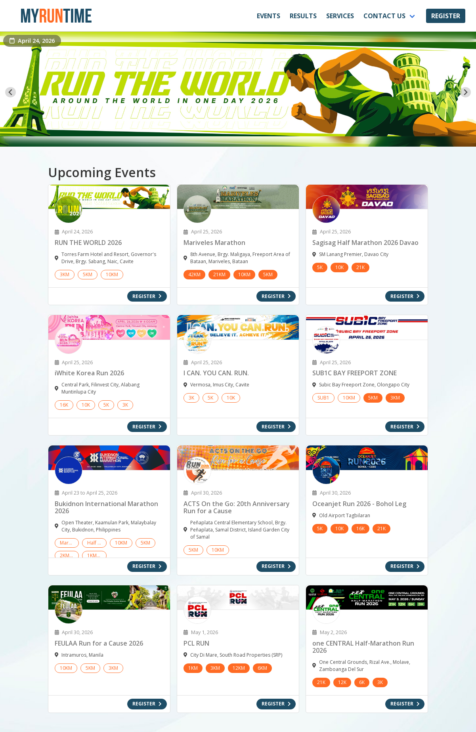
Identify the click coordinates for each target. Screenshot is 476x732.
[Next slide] (465, 92)
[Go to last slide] (10, 92)
